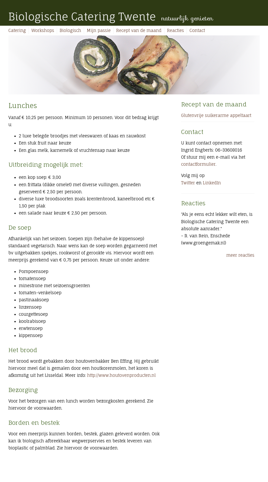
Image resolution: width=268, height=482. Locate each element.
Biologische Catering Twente (82, 16)
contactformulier (198, 164)
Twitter (188, 182)
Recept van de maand (138, 30)
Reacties (175, 30)
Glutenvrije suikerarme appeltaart (216, 115)
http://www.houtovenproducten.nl (121, 375)
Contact (197, 30)
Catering (17, 30)
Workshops (42, 30)
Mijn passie (99, 30)
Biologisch (70, 30)
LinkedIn (212, 182)
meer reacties (240, 255)
